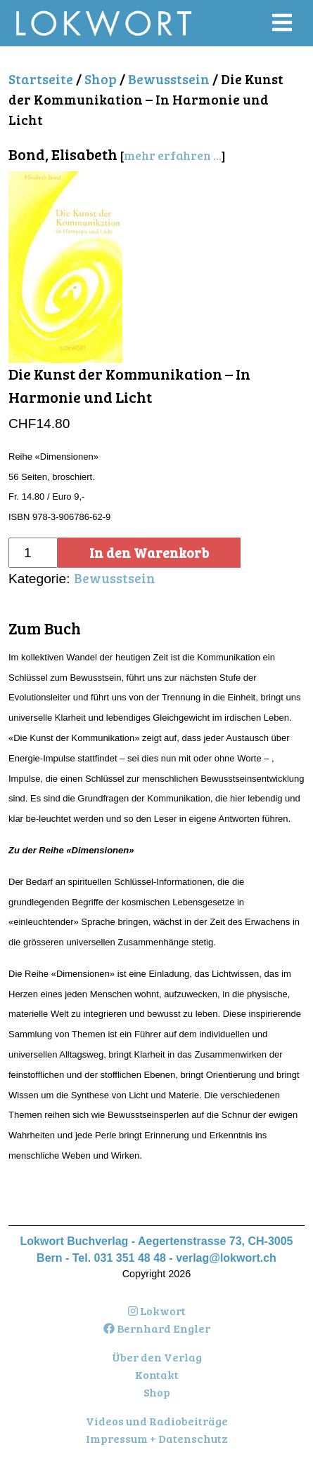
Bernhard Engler (156, 1328)
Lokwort (157, 1310)
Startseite (40, 78)
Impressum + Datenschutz (157, 1438)
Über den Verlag (157, 1357)
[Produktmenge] (33, 553)
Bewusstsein (169, 78)
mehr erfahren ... (173, 155)
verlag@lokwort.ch (226, 1258)
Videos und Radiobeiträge (157, 1420)
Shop (100, 78)
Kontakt (157, 1374)
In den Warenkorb (149, 552)
